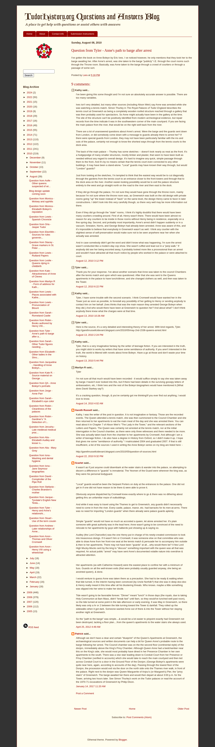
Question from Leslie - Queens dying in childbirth (41, 263)
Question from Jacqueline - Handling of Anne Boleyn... (42, 365)
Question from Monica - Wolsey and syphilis (41, 200)
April (32, 572)
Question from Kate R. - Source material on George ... (42, 375)
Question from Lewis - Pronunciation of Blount (40, 305)
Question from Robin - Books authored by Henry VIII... (41, 323)
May (32, 567)
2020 (30, 106)
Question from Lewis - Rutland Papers (40, 254)
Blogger (123, 739)
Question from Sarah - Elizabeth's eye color (41, 400)
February (35, 581)
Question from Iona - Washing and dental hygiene (41, 458)
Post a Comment (85, 693)
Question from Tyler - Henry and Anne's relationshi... (40, 510)
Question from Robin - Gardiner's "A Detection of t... (41, 419)
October (34, 167)
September (36, 171)
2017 (30, 120)
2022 (30, 97)
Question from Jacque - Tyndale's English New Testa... (42, 500)
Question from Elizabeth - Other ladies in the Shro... (42, 354)
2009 (30, 592)
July (32, 558)
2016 (30, 125)
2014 (30, 134)
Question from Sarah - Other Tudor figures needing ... (41, 344)
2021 (30, 101)
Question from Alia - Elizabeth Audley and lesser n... (41, 440)
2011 (30, 148)
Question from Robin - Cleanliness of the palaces (41, 408)
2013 (30, 139)
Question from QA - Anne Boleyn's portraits (42, 384)
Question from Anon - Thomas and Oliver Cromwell (40, 539)
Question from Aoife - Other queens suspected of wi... (40, 183)
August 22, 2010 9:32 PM (89, 456)
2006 (30, 606)
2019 (30, 111)
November (36, 162)
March (33, 577)
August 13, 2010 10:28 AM (90, 315)
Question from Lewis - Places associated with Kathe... (42, 294)
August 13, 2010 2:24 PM (89, 334)
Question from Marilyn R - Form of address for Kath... (42, 284)
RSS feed (31, 627)
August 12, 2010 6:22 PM (89, 286)
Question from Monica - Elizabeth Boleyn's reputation (41, 209)
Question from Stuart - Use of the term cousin (42, 519)
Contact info (58, 34)
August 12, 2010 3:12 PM (89, 260)
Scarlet (79, 463)
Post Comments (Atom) (139, 717)
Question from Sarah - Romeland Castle (41, 314)
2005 (30, 611)
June (33, 563)
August (34, 176)
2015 (30, 130)
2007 (30, 601)
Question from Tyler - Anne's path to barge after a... (41, 333)
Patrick (79, 633)
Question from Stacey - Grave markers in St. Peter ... (41, 245)
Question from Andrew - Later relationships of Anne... (42, 528)
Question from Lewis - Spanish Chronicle (40, 218)
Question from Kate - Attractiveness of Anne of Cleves (42, 273)
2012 (30, 144)
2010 (30, 153)
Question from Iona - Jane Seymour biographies (40, 468)
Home (29, 34)
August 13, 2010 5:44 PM (89, 360)
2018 (30, 115)
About (42, 34)
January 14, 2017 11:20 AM (91, 686)
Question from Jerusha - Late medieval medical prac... (42, 429)
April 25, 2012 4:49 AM (88, 626)
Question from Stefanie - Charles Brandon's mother (42, 489)
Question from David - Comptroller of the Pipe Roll (40, 479)
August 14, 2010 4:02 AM (89, 403)
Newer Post (80, 708)
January (34, 586)
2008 (30, 597)
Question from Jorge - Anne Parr (40, 392)
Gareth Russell (83, 410)
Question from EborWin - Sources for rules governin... (42, 234)
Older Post (183, 708)
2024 (30, 92)
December (36, 157)
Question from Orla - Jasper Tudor (40, 226)
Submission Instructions (82, 34)
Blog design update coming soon (39, 192)
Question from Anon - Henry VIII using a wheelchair (40, 549)
